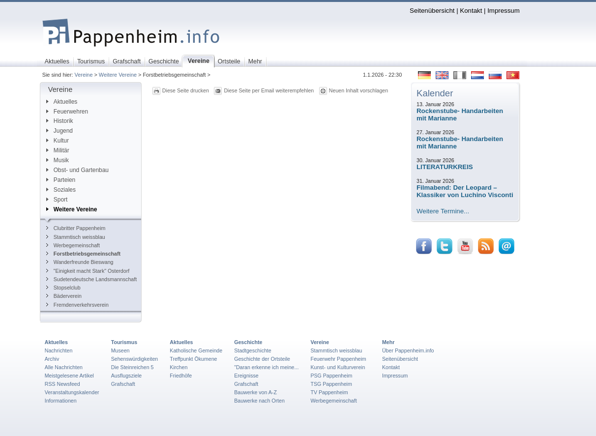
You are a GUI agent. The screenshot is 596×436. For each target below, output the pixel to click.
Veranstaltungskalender (72, 392)
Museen (120, 350)
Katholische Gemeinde (196, 350)
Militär (57, 150)
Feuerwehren (67, 111)
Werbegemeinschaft (73, 245)
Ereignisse (246, 375)
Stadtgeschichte (252, 350)
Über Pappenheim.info (408, 350)
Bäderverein (64, 296)
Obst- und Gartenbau (77, 170)
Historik (59, 120)
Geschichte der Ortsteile (262, 359)
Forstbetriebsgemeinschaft (83, 254)
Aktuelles (61, 101)
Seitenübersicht (432, 10)
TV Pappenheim (329, 392)
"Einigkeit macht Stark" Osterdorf (87, 271)
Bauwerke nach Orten (259, 401)
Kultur (57, 140)
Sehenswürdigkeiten (134, 359)
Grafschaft (123, 384)
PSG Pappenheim (331, 375)
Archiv (52, 359)
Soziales (61, 189)
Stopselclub (63, 288)
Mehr (388, 342)
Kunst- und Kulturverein (337, 367)
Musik (57, 160)
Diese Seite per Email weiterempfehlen (269, 90)
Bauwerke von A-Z (255, 392)
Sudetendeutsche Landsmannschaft (91, 279)
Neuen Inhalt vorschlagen (358, 90)
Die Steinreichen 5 (132, 367)
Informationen (61, 401)
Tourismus (124, 342)
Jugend (59, 130)
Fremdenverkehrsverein (77, 305)
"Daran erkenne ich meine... (266, 367)
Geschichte (248, 342)
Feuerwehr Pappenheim (338, 359)
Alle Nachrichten (64, 367)
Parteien (60, 179)
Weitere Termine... (443, 211)
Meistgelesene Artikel (69, 375)
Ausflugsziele (126, 375)
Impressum (503, 10)
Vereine (84, 75)
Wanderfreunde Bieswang (80, 262)
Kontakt (471, 10)
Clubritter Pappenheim (76, 228)
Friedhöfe (181, 375)
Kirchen (178, 367)
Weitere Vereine (118, 75)
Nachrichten (59, 350)
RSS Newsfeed (62, 384)
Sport (57, 199)
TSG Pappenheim (331, 384)
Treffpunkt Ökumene (193, 359)
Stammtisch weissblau (75, 237)
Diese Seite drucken (185, 90)
